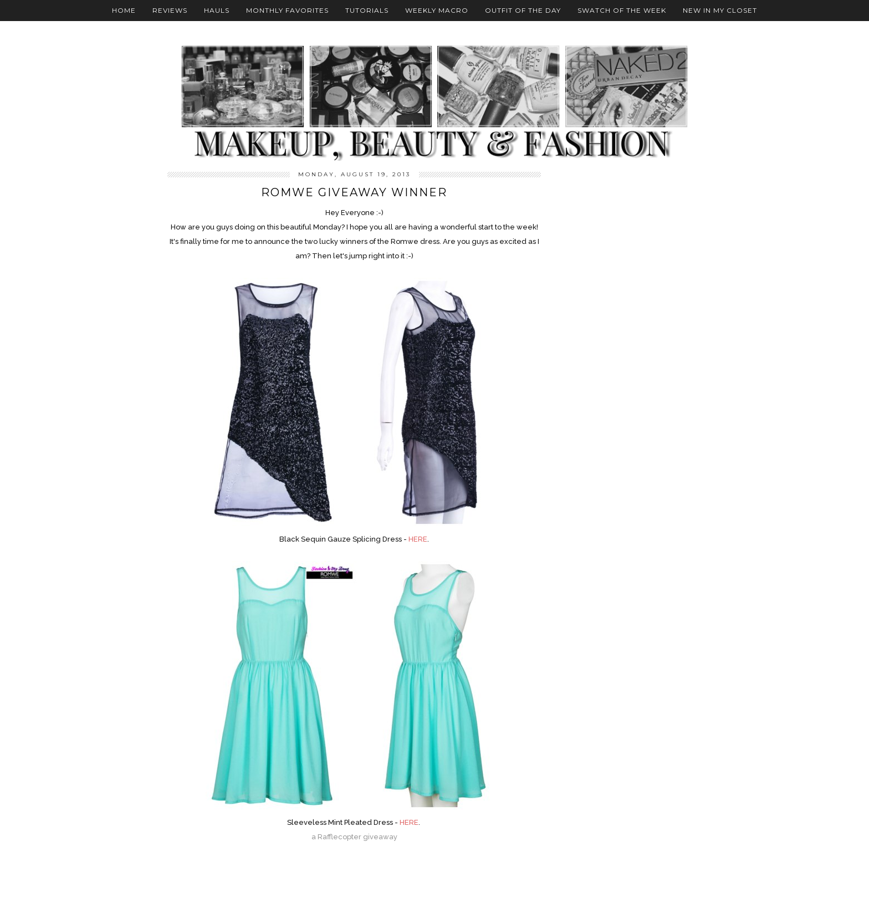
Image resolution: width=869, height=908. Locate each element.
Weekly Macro (436, 10)
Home (124, 10)
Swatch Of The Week (621, 10)
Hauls (216, 10)
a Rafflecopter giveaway (354, 837)
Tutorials (367, 10)
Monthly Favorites (287, 10)
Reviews (169, 10)
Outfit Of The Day (523, 10)
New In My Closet (720, 10)
